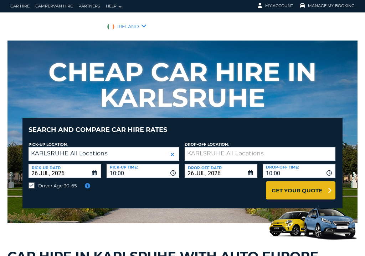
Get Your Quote (297, 185)
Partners (89, 6)
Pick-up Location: (48, 139)
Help (114, 6)
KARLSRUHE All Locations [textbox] (69, 148)
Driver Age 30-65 (57, 180)
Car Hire (20, 6)
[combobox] (143, 166)
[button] (172, 149)
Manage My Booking (327, 5)
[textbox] (260, 148)
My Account (275, 5)
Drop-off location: (207, 139)
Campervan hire (54, 6)
